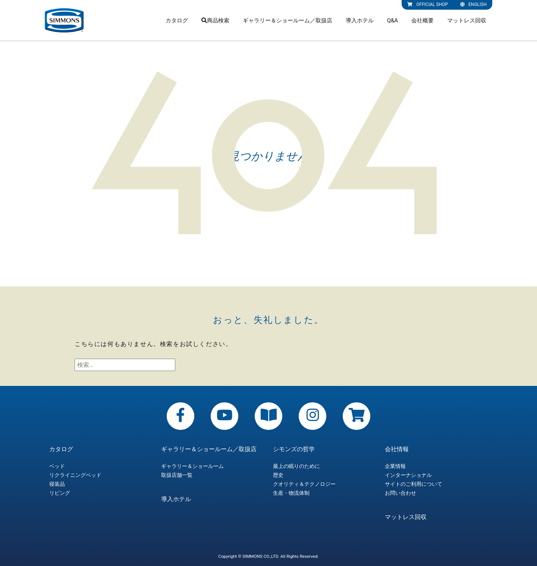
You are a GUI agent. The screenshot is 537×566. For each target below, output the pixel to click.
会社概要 (422, 20)
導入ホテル (360, 20)
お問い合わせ (400, 493)
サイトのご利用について (413, 484)
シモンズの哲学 (294, 449)
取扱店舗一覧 (176, 475)
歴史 (278, 475)
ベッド (57, 466)
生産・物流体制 (291, 493)
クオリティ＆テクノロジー (304, 484)
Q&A (392, 20)
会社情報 (397, 449)
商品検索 (215, 20)
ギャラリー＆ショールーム (192, 466)
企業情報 (395, 466)
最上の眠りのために (296, 466)
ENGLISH (473, 4)
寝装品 (57, 484)
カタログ (177, 20)
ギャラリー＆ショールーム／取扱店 (287, 20)
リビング (59, 493)
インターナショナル (408, 475)
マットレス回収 (466, 20)
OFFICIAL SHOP (427, 4)
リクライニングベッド (75, 475)
